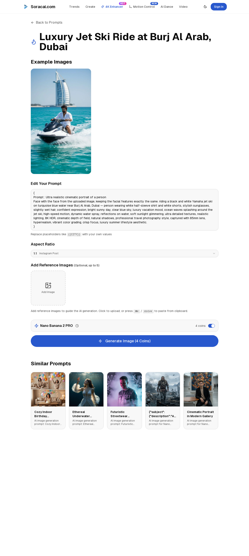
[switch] (211, 326)
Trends (74, 6)
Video (183, 6)
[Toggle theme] (205, 6)
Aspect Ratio (43, 244)
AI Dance (167, 6)
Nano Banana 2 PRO (56, 326)
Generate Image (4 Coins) (125, 341)
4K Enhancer (113, 5)
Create (90, 6)
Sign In (218, 6)
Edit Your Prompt (46, 183)
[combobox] (124, 253)
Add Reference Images (65, 265)
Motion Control (143, 5)
